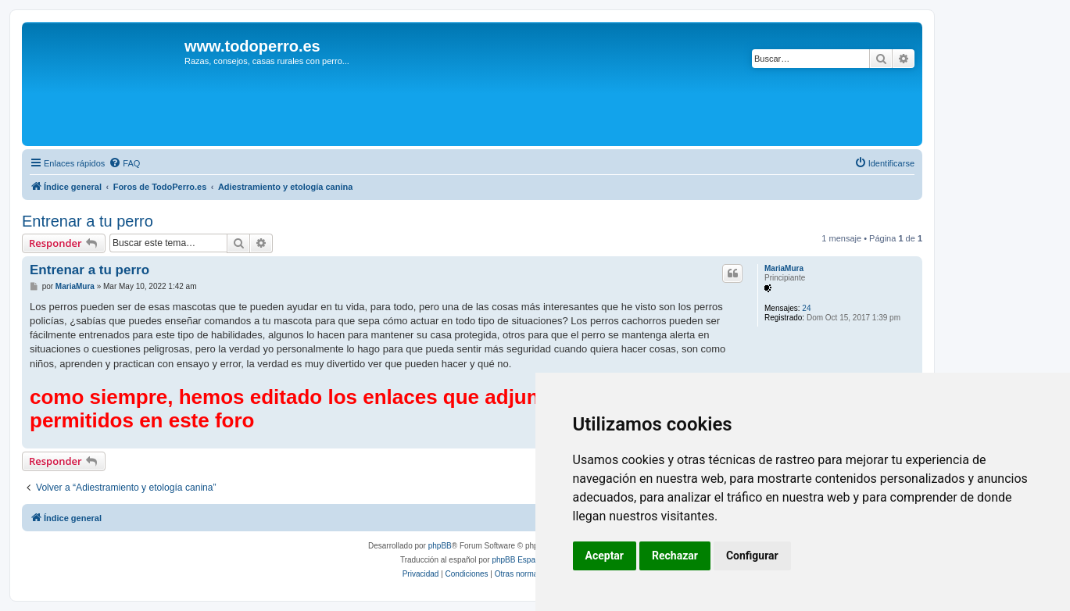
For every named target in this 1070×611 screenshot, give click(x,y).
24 (806, 308)
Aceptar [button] (604, 555)
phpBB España (518, 560)
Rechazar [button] (675, 555)
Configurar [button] (752, 555)
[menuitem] (124, 163)
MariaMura (783, 268)
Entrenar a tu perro (87, 221)
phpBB (440, 545)
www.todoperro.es (252, 46)
